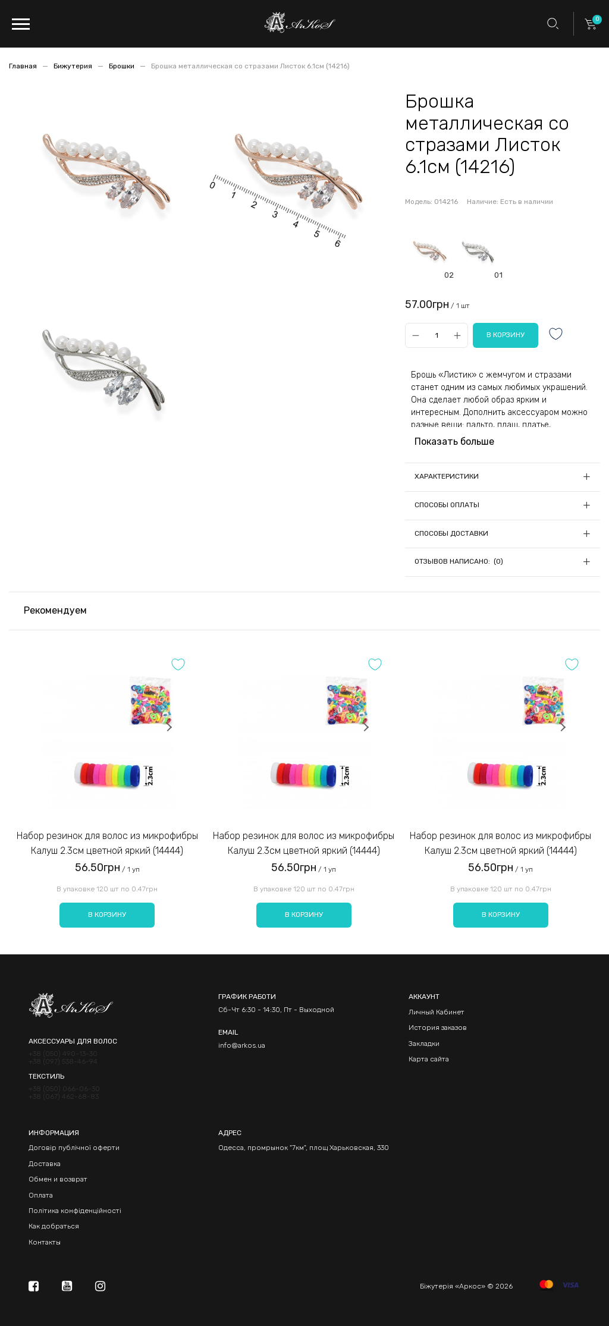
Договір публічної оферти (74, 1147)
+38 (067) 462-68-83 (64, 1097)
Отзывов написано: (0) (459, 561)
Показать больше (454, 441)
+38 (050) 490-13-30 (63, 1054)
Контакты (45, 1242)
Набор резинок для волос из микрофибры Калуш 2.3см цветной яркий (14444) (107, 843)
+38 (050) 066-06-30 (64, 1089)
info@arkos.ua (241, 1045)
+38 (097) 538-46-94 (63, 1062)
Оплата (41, 1195)
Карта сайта (429, 1059)
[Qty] (436, 335)
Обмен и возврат (58, 1179)
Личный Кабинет (436, 1012)
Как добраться (54, 1226)
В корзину (107, 914)
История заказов (438, 1027)
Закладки (424, 1043)
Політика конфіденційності (75, 1210)
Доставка (45, 1164)
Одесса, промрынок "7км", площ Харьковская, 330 (303, 1147)
